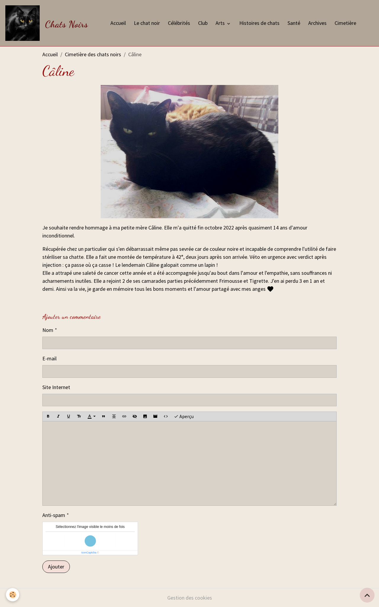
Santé (294, 23)
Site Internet (56, 387)
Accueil (118, 23)
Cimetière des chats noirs (93, 54)
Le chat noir (147, 23)
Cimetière (345, 23)
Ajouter (56, 566)
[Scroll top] (367, 595)
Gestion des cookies (189, 597)
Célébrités (179, 23)
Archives (317, 23)
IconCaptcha (89, 552)
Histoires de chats (259, 23)
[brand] (48, 23)
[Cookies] (12, 594)
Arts (221, 23)
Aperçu (184, 417)
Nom (47, 330)
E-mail (49, 358)
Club (203, 23)
